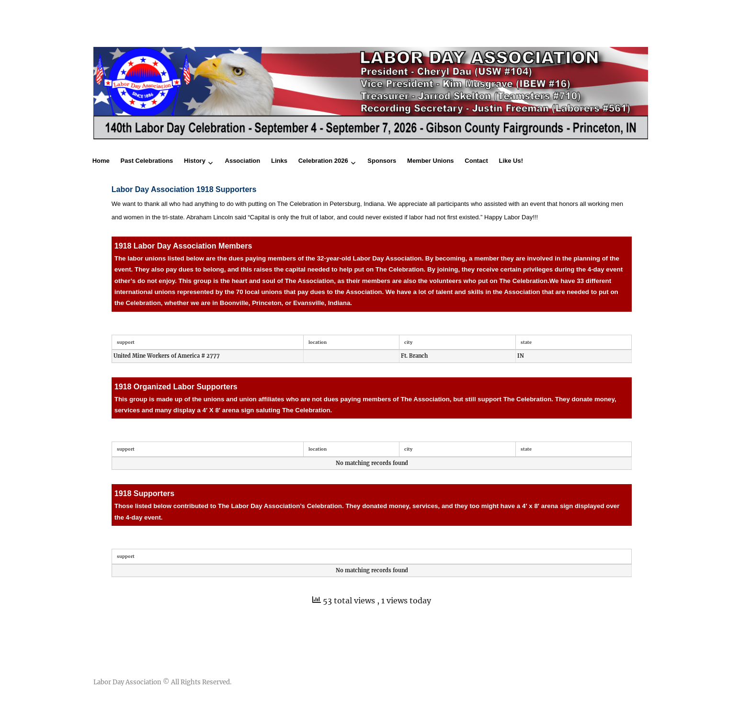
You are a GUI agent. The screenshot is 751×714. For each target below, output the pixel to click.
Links (279, 160)
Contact (476, 160)
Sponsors (381, 160)
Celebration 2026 (323, 160)
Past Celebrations (147, 160)
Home (101, 160)
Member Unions (430, 160)
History (194, 160)
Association (243, 160)
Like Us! (511, 160)
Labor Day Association (127, 682)
